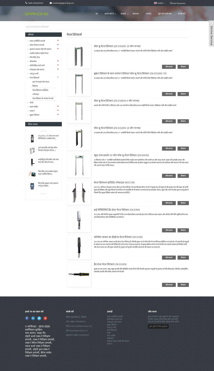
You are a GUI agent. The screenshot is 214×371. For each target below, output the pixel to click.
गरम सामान (30, 332)
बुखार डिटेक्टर (34, 115)
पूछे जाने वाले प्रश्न (164, 13)
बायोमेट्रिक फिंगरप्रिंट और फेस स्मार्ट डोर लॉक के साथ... (48, 160)
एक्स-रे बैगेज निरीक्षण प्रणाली (38, 342)
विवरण (183, 67)
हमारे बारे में (109, 13)
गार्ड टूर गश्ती (34, 73)
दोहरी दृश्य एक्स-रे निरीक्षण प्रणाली (37, 351)
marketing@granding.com (81, 326)
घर (97, 13)
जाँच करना (168, 67)
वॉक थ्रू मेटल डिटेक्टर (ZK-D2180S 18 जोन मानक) (117, 127)
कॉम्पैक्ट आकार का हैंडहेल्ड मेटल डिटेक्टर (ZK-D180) (118, 237)
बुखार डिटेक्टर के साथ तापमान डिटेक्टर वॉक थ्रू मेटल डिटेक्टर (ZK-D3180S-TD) (130, 73)
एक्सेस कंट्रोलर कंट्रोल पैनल (39, 53)
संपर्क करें (181, 13)
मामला (148, 13)
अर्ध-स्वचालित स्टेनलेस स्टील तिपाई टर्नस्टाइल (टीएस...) (47, 148)
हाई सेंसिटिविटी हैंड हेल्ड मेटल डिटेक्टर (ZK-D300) (117, 209)
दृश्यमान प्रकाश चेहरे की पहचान (40, 49)
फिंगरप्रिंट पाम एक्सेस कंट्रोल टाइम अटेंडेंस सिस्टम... (47, 172)
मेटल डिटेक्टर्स (42, 26)
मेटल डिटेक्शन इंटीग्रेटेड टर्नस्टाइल (40, 92)
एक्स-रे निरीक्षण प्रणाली (43, 339)
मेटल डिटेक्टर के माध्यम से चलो (42, 98)
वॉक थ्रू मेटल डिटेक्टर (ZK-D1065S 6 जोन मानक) (116, 100)
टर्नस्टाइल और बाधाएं (37, 69)
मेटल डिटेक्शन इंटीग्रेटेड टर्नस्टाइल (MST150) (114, 182)
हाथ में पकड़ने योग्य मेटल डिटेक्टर (40, 84)
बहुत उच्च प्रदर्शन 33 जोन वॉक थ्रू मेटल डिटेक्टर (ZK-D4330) (121, 155)
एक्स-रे (32, 111)
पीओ (31, 102)
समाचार (136, 13)
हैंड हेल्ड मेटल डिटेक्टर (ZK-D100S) (110, 264)
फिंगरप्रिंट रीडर (35, 57)
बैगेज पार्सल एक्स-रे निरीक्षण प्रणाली (38, 354)
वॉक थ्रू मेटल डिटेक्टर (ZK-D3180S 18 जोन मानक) (117, 46)
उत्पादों (123, 13)
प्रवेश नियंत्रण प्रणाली (37, 45)
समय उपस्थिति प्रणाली (37, 41)
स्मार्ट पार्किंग (34, 106)
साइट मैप (41, 332)
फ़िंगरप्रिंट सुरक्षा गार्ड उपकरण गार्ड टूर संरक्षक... (48, 184)
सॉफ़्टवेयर (33, 61)
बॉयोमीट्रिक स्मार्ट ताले (37, 65)
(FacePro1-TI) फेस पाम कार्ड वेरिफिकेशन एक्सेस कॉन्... (48, 137)
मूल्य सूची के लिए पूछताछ (158, 326)
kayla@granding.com (79, 330)
